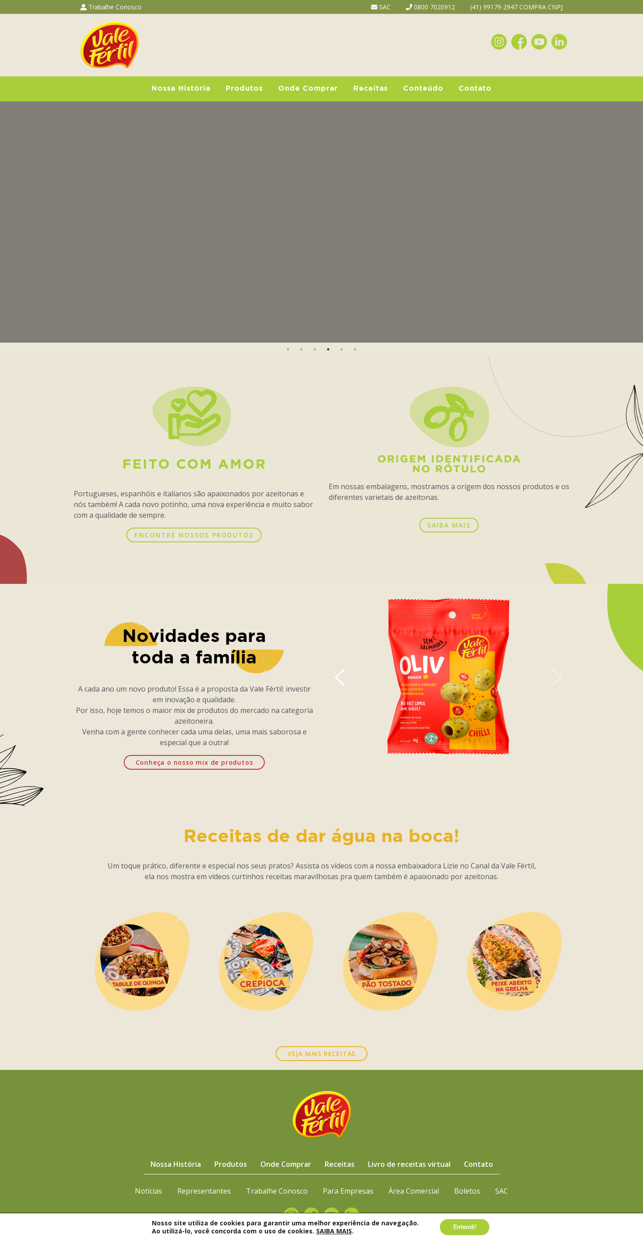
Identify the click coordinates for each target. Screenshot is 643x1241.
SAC (381, 7)
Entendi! (464, 1227)
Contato (475, 88)
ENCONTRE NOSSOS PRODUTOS (194, 535)
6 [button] (355, 349)
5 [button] (341, 349)
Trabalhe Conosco (111, 7)
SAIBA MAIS (449, 525)
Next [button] (631, 222)
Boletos (467, 1191)
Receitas (370, 88)
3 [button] (314, 349)
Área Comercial (413, 1191)
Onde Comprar (308, 88)
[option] (321, 222)
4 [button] (328, 349)
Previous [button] (12, 222)
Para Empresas (348, 1191)
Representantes (204, 1191)
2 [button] (301, 349)
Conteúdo (423, 88)
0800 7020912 (430, 7)
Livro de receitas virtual (409, 1164)
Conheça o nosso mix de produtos (194, 762)
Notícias (148, 1191)
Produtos (244, 88)
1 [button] (288, 349)
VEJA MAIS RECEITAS (321, 1053)
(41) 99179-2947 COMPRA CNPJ (516, 7)
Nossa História (180, 88)
